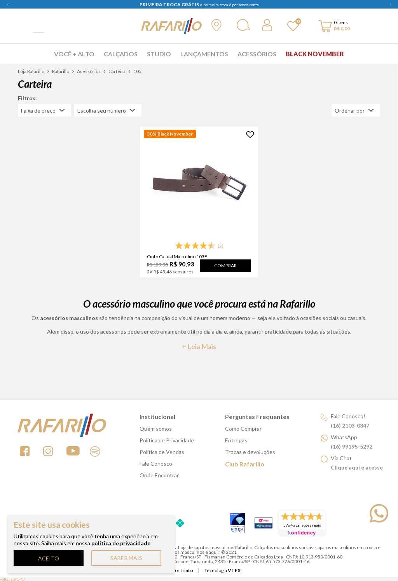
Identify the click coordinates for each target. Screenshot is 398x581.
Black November (315, 53)
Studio (159, 53)
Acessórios (256, 53)
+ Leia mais (199, 346)
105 (137, 71)
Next (390, 4)
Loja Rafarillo (31, 71)
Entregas (236, 440)
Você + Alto (74, 53)
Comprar (225, 265)
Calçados (121, 53)
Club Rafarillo (244, 464)
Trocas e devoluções (250, 452)
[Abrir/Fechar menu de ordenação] (356, 110)
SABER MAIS (126, 558)
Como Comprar (243, 428)
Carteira (117, 71)
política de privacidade (120, 543)
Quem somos (156, 428)
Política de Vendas (162, 452)
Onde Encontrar (159, 475)
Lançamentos (204, 53)
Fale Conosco (156, 463)
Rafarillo (60, 71)
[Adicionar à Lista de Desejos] (250, 134)
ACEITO (48, 558)
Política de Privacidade (167, 440)
